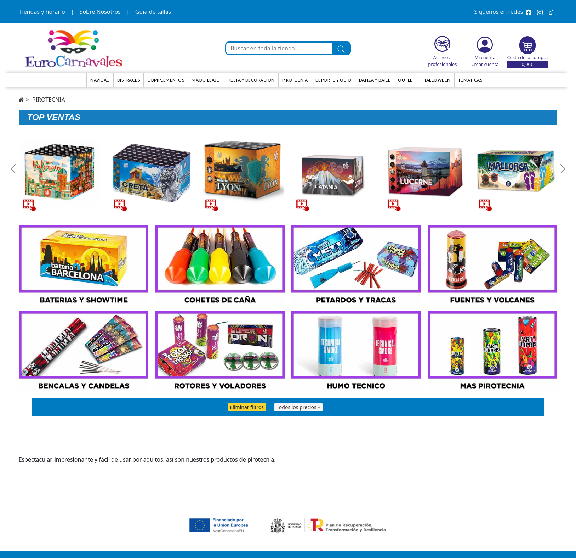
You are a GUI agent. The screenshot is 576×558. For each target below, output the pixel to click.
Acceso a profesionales (442, 60)
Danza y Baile (375, 80)
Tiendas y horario (42, 12)
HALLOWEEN (437, 80)
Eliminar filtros (247, 407)
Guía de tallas (153, 12)
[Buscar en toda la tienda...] (279, 48)
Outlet (406, 80)
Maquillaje (205, 80)
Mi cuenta (484, 57)
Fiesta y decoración (251, 80)
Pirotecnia (295, 80)
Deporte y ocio (333, 80)
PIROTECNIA (48, 100)
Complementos (165, 80)
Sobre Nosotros (100, 12)
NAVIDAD (100, 80)
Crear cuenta (484, 64)
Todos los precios (296, 407)
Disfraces (128, 80)
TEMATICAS (470, 80)
